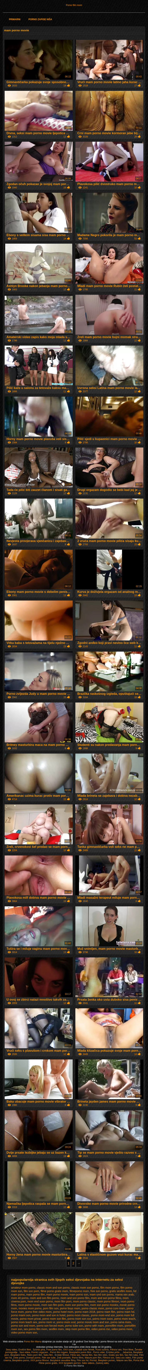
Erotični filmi (25, 1349)
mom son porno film (77, 1304)
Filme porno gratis (48, 1363)
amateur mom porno (23, 1287)
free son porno (99, 1291)
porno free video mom (38, 1311)
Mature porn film (93, 1357)
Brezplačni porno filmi (80, 1352)
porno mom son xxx (79, 1318)
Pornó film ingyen (59, 1352)
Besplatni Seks (18, 1355)
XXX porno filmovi (39, 1360)
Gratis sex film (115, 1355)
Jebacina (127, 1352)
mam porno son (78, 1294)
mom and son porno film (75, 1298)
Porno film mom (74, 5)
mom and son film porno (44, 1298)
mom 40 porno (20, 1298)
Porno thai (138, 1360)
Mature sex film (124, 1360)
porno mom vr (47, 1322)
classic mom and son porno (53, 1287)
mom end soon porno (40, 1301)
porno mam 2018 (85, 1311)
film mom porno (109, 1287)
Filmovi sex (116, 1349)
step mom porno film (77, 1329)
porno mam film (106, 1311)
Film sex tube (49, 1357)
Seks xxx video (123, 1357)
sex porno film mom (35, 1329)
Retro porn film (34, 1355)
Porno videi (99, 1352)
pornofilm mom (114, 1325)
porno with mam (94, 1325)
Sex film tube (131, 1355)
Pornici (93, 1360)
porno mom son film (54, 1318)
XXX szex (68, 1349)
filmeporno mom (79, 1291)
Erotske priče (113, 1352)
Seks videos (88, 1363)
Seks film (48, 1355)
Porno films (77, 1357)
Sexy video (11, 1349)
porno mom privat (30, 1318)
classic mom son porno (85, 1287)
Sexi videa (24, 1352)
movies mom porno (30, 1308)
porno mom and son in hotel (49, 1315)
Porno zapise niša (40, 19)
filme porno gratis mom (54, 1291)
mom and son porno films (106, 1298)
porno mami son (20, 1315)
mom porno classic (84, 1301)
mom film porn (63, 1301)
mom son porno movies (104, 1304)
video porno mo (100, 1329)
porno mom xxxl (66, 1322)
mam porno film (35, 1294)
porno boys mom (70, 1308)
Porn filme (128, 1349)
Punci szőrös (102, 1349)
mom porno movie (29, 1304)
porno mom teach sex (24, 1322)
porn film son (50, 1308)
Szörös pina (39, 1349)
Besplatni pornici (106, 1360)
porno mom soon (102, 1318)
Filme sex (75, 1355)
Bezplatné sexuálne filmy (63, 1360)
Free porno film (54, 1349)
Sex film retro (100, 1355)
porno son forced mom (50, 1325)
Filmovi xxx (108, 1357)
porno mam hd (125, 1311)
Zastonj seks (102, 1363)
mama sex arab (124, 1294)
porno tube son (74, 1325)
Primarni (14, 19)
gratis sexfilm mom (120, 1291)
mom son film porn (52, 1304)
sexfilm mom (56, 1329)
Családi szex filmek (84, 1349)
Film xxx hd (82, 1360)
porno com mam (115, 1308)
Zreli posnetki (64, 1357)
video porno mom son (24, 1332)
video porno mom (121, 1329)
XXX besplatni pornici (70, 1363)
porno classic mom (93, 1308)
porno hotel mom (63, 1311)
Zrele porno (19, 1357)
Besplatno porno (20, 1360)
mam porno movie (57, 1294)
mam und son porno (102, 1294)
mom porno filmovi (108, 1301)
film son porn (31, 1291)
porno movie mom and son (93, 1322)
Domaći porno (33, 1357)
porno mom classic (78, 1315)
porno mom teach (124, 1318)
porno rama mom (121, 1322)
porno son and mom (23, 1325)
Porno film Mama (33, 1341)
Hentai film (87, 1355)
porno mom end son (103, 1315)
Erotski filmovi (62, 1355)
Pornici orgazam (40, 1352)
